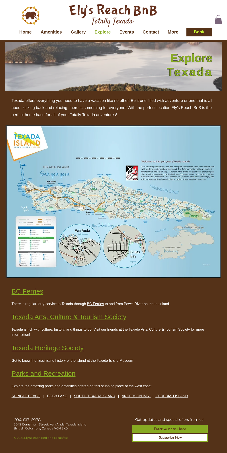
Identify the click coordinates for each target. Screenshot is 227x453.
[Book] (199, 32)
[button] (218, 19)
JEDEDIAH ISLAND (171, 396)
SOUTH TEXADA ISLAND (94, 396)
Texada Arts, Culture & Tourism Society (159, 329)
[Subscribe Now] (170, 438)
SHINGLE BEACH (26, 396)
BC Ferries (95, 304)
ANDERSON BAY (136, 396)
